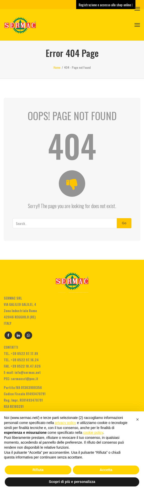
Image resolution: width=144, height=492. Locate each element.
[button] (137, 419)
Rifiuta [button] (37, 470)
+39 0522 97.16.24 (25, 359)
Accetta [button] (106, 470)
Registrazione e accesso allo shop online (106, 4)
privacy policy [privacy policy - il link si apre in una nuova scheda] (65, 423)
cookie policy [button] (93, 433)
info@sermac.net (28, 372)
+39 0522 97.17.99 (24, 353)
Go (124, 223)
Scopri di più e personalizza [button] (72, 482)
